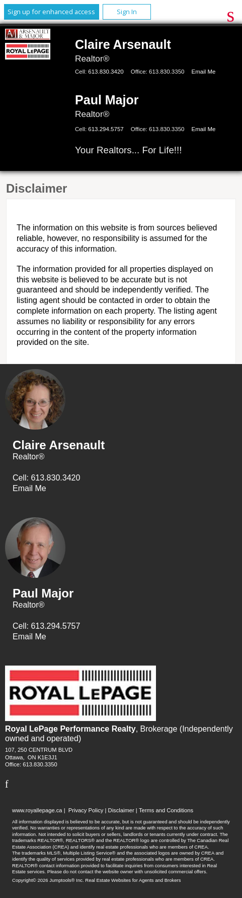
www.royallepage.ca (37, 810)
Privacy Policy (86, 810)
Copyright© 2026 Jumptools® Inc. (48, 880)
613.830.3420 (105, 72)
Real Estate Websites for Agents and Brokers (133, 880)
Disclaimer (121, 810)
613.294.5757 (105, 129)
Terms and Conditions (166, 810)
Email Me (203, 72)
